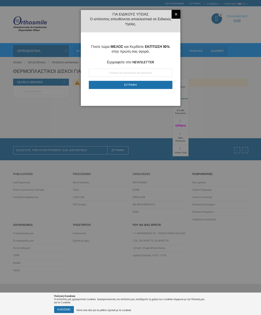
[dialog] (130, 157)
